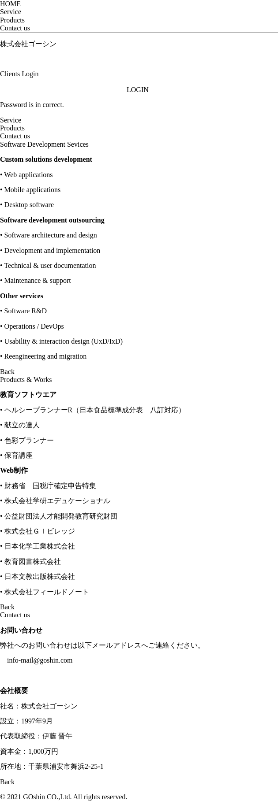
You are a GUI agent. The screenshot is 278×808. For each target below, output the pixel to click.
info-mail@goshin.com (40, 660)
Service (10, 11)
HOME (10, 3)
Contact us (15, 28)
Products (12, 20)
